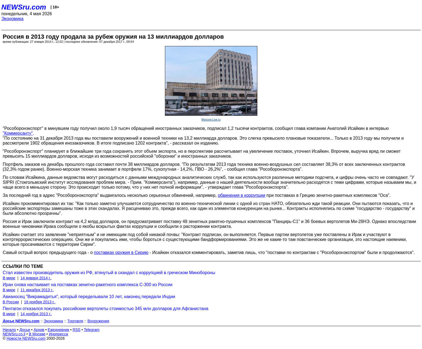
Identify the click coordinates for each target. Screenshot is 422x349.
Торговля (75, 321)
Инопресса (58, 334)
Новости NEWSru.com (26, 338)
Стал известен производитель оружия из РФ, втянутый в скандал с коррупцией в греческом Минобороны (109, 272)
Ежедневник (58, 329)
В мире (9, 278)
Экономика (12, 18)
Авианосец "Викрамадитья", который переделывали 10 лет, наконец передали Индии (89, 296)
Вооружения (98, 321)
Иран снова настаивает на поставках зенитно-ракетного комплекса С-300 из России (87, 284)
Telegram (92, 329)
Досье (24, 329)
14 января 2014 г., (36, 278)
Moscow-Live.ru (210, 119)
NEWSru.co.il (14, 334)
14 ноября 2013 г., (36, 314)
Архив (39, 329)
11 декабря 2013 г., (37, 290)
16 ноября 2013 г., (40, 302)
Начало (9, 329)
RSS (76, 329)
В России (11, 302)
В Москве (37, 334)
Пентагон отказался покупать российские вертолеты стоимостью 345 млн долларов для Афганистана (105, 308)
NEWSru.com (23, 7)
